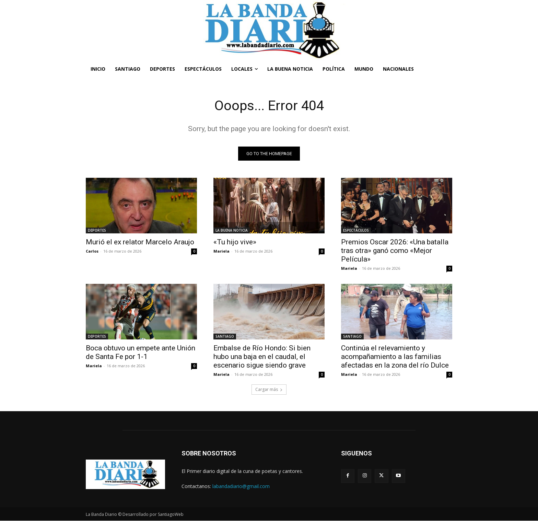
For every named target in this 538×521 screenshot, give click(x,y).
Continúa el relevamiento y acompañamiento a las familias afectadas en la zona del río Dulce (395, 357)
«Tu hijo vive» (234, 242)
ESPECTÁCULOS (356, 230)
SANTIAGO (224, 336)
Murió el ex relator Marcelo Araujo (140, 242)
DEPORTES (97, 230)
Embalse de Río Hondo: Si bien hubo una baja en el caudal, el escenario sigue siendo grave (262, 357)
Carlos (92, 251)
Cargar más (269, 390)
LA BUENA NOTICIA (231, 230)
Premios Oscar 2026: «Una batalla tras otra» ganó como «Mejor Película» (394, 251)
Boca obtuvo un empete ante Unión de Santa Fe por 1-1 (140, 352)
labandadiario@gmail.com (241, 486)
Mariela (221, 251)
